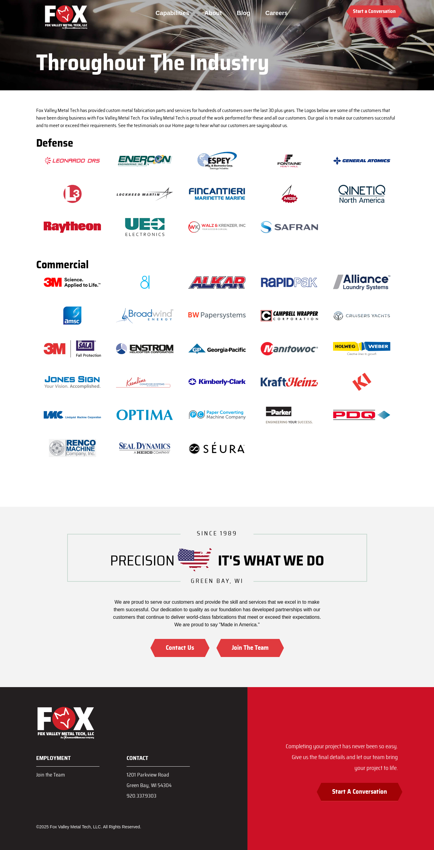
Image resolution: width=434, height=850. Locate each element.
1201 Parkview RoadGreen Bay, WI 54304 (149, 780)
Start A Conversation (359, 792)
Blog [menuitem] (243, 13)
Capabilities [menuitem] (172, 13)
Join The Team (250, 648)
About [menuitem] (213, 13)
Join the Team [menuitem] (50, 774)
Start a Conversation (374, 11)
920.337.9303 (141, 796)
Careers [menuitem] (276, 13)
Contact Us (180, 648)
